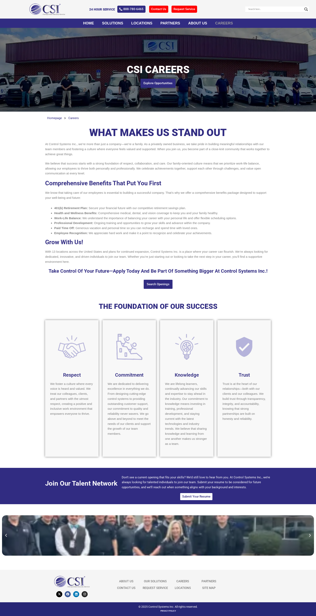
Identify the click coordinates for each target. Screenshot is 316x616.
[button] (6, 535)
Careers (224, 23)
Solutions (112, 23)
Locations (141, 23)
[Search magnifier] (306, 9)
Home (88, 23)
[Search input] (275, 9)
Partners (170, 23)
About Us (197, 23)
